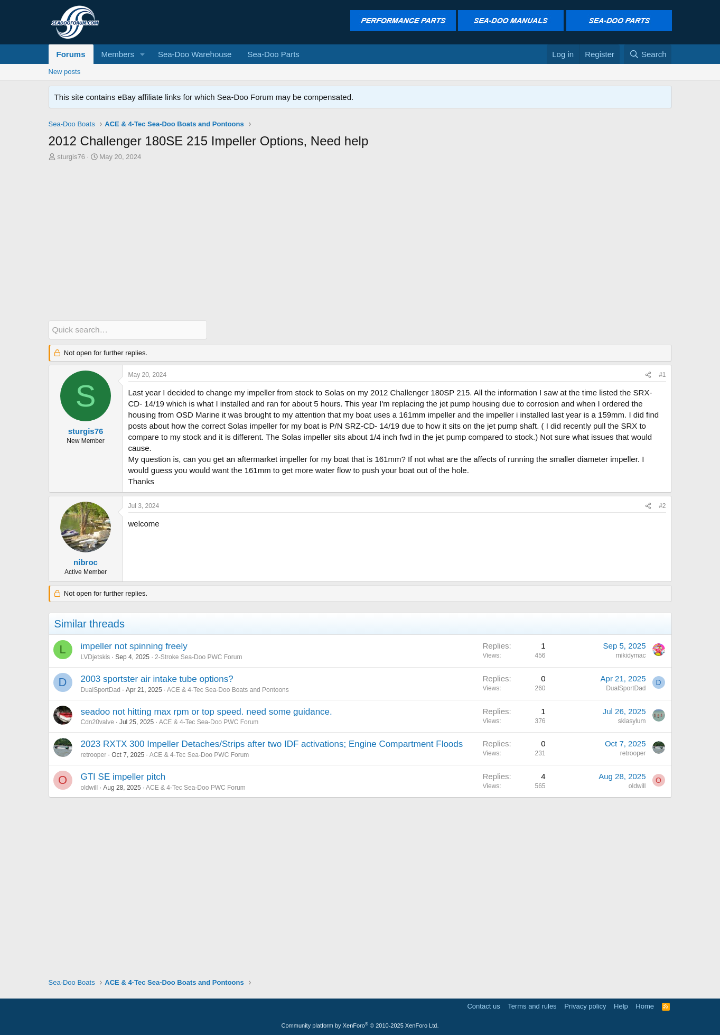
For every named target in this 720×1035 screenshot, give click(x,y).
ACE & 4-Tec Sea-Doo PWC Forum (209, 722)
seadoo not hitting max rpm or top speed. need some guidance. (206, 711)
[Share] (648, 375)
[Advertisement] (360, 241)
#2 (662, 505)
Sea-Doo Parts (273, 54)
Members (118, 54)
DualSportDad (100, 689)
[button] (142, 54)
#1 (662, 374)
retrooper (94, 754)
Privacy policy (585, 1006)
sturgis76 (71, 157)
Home (644, 1006)
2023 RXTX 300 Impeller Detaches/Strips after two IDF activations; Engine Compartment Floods (272, 744)
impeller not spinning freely (134, 646)
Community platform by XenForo (360, 1025)
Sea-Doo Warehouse (195, 54)
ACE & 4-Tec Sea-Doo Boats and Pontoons (228, 689)
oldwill (89, 787)
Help (621, 1006)
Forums (71, 54)
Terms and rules (532, 1006)
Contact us (483, 1006)
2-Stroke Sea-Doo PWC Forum (198, 657)
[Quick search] (128, 329)
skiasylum (632, 720)
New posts (65, 72)
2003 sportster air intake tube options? (157, 678)
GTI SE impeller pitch (123, 776)
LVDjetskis (95, 657)
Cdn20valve (97, 722)
